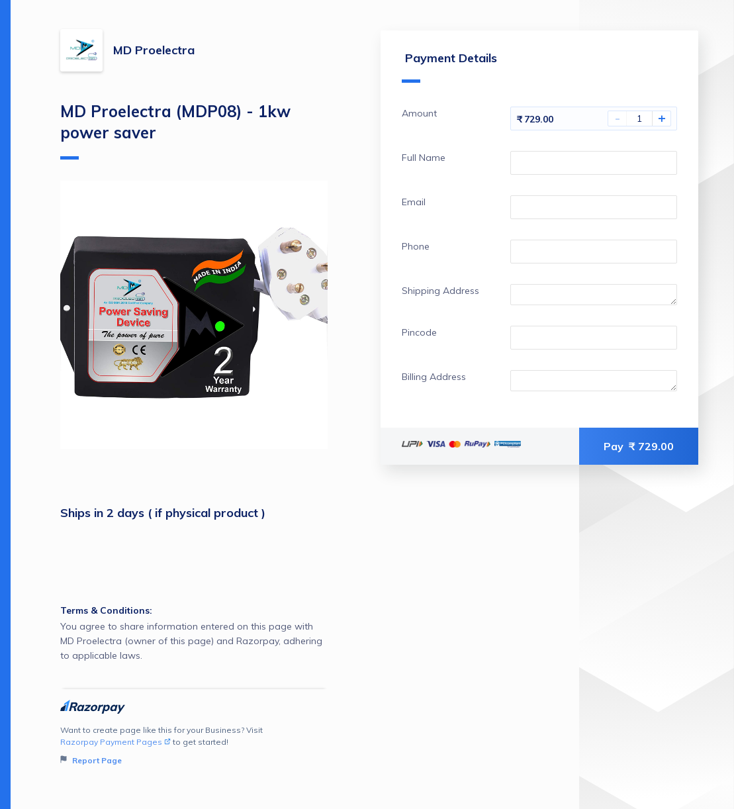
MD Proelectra (154, 50)
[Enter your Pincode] (593, 338)
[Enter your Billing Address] (593, 380)
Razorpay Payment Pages (115, 742)
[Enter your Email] (593, 207)
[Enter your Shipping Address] (593, 294)
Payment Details (449, 66)
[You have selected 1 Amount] (639, 118)
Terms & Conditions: (106, 610)
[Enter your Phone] (593, 251)
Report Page (91, 760)
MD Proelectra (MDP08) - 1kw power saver (175, 130)
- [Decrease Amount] (617, 118)
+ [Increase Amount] (662, 118)
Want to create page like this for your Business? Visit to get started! (194, 746)
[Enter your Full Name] (593, 163)
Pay (639, 446)
